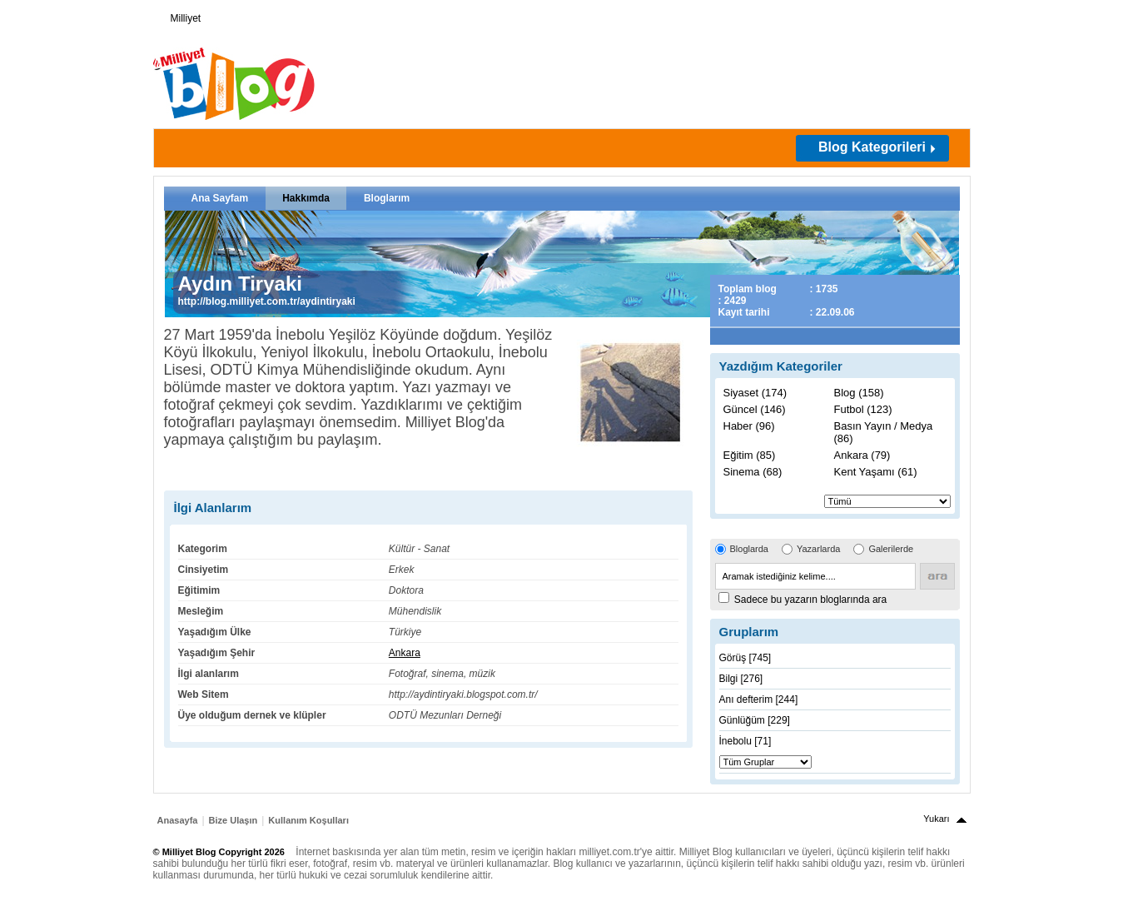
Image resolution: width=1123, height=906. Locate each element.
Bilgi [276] (741, 678)
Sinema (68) (753, 471)
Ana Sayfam (220, 198)
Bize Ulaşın (233, 820)
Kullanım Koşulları (308, 820)
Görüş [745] (745, 658)
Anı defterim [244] (758, 699)
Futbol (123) (863, 409)
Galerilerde (890, 549)
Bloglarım (387, 198)
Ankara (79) (862, 455)
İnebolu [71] (745, 741)
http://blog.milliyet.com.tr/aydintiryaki (266, 301)
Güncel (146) (754, 409)
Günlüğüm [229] (754, 720)
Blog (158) (859, 392)
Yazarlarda (818, 549)
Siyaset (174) (755, 392)
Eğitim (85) (749, 455)
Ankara (404, 653)
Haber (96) (749, 426)
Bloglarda (749, 549)
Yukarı (936, 819)
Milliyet (179, 15)
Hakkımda (306, 198)
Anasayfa (177, 820)
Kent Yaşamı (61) (875, 471)
